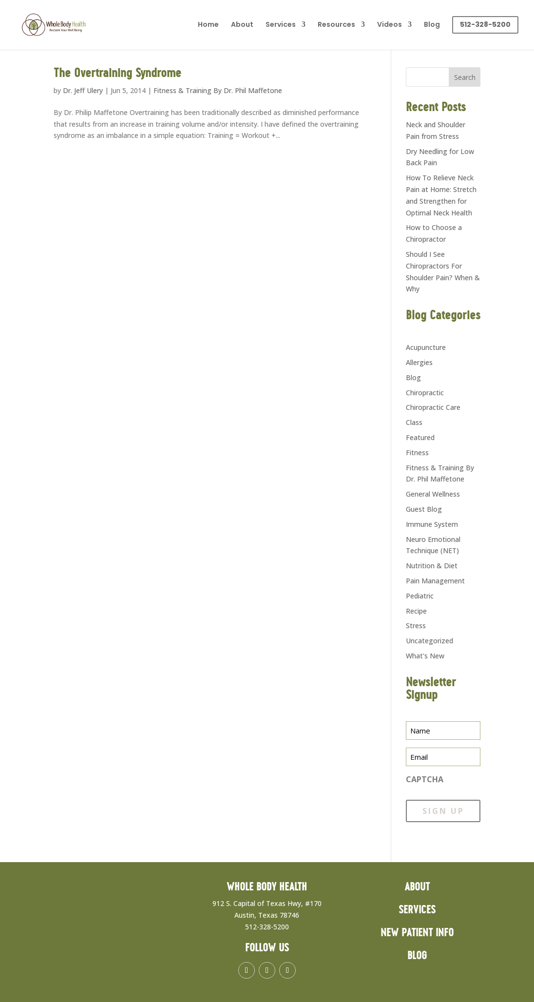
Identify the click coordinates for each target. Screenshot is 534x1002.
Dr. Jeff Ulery (83, 90)
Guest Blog (424, 509)
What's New (425, 655)
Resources (336, 25)
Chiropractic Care (433, 407)
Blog (432, 25)
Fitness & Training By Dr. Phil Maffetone (217, 90)
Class (414, 422)
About (242, 25)
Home (208, 25)
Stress (416, 625)
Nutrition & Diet (432, 565)
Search (465, 77)
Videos (389, 25)
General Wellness (433, 494)
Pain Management (435, 580)
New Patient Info (417, 933)
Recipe (416, 611)
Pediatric (420, 595)
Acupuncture (426, 347)
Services (281, 25)
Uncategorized (429, 640)
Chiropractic (425, 392)
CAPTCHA (424, 779)
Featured (420, 437)
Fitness (417, 452)
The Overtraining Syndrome (117, 73)
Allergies (419, 362)
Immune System (432, 524)
